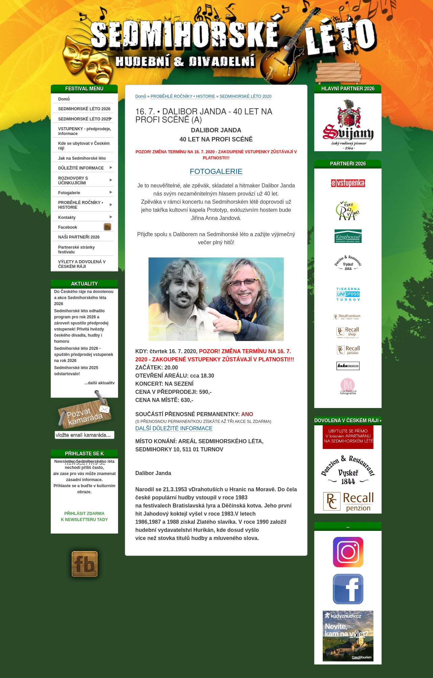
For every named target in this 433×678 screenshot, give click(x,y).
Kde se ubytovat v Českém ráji (84, 146)
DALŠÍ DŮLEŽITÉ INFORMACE (173, 428)
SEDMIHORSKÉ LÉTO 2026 (84, 109)
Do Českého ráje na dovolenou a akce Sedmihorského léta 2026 (83, 297)
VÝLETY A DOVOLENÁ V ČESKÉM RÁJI (82, 264)
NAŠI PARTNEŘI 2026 (78, 237)
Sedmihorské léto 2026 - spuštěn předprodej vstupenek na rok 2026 (83, 354)
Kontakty (66, 217)
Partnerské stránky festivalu (76, 249)
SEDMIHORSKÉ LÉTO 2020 (245, 96)
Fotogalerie (69, 192)
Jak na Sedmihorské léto (82, 158)
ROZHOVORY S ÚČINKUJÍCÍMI (73, 180)
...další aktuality (100, 383)
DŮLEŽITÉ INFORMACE (81, 168)
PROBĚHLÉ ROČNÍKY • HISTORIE (80, 205)
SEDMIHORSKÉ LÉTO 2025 (84, 119)
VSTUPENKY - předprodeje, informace (84, 131)
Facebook (67, 227)
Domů (64, 99)
